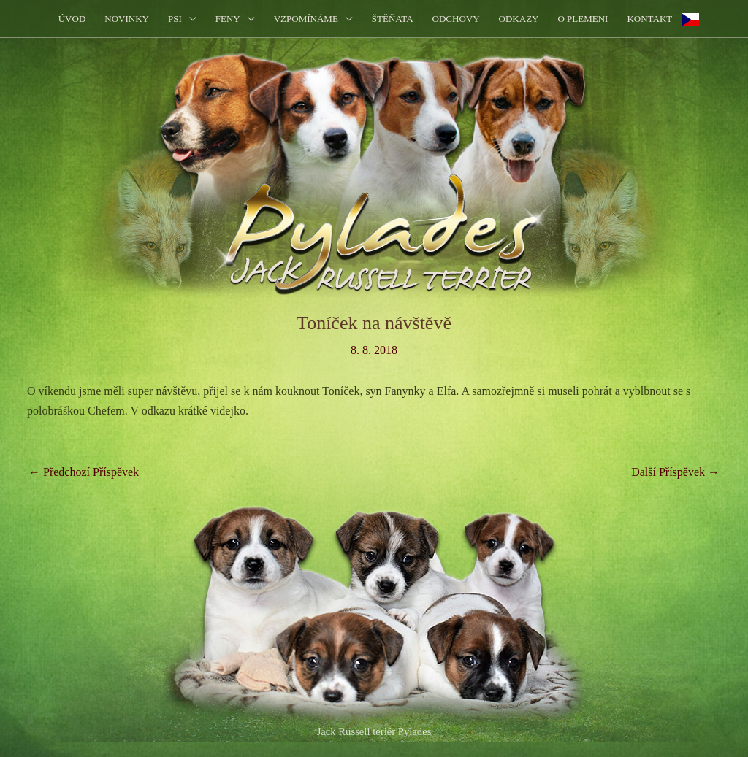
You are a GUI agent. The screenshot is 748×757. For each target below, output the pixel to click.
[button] (182, 18)
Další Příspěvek (675, 472)
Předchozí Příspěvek (83, 472)
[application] (189, 18)
